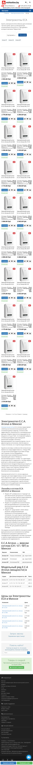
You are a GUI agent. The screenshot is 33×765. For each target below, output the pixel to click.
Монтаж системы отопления (8, 686)
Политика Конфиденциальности (9, 698)
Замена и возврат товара (7, 697)
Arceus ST (4, 40)
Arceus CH (11, 40)
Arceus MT (18, 40)
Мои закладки (5, 732)
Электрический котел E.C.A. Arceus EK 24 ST (23, 248)
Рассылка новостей (6, 734)
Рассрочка (4, 695)
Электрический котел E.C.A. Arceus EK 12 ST (23, 320)
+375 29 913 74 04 (26, 6)
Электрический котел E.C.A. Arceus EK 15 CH (23, 68)
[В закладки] (12, 83)
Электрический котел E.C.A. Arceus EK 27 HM (23, 176)
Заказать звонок (8, 763)
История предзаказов (6, 730)
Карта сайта (4, 710)
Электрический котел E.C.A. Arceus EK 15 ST (7, 248)
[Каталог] (29, 11)
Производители (5, 717)
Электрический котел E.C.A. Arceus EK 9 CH (7, 283)
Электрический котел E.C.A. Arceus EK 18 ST (7, 212)
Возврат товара (5, 708)
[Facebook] (8, 759)
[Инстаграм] (3, 759)
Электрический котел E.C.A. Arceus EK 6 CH (7, 391)
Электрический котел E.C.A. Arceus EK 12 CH (23, 355)
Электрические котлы (7, 427)
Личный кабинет (5, 729)
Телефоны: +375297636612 (8, 741)
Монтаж (3, 681)
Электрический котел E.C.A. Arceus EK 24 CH (7, 176)
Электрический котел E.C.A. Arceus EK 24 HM (8, 141)
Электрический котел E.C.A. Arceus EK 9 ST (23, 283)
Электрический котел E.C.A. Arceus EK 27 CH (23, 141)
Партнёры (4, 720)
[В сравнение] (14, 83)
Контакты (3, 689)
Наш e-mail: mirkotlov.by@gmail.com (10, 744)
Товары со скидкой (6, 722)
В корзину (4, 83)
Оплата (3, 691)
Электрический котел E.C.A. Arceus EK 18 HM (8, 320)
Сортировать (11, 35)
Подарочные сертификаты (8, 719)
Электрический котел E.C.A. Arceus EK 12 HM (8, 105)
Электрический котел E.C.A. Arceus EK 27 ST (23, 105)
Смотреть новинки (16, 667)
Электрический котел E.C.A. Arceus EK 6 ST (7, 68)
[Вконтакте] (12, 759)
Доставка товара (5, 693)
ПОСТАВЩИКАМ (5, 700)
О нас (2, 688)
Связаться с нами (5, 707)
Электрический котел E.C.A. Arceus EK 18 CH (23, 212)
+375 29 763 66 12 (9, 6)
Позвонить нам (25, 763)
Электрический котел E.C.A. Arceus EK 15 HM (8, 355)
